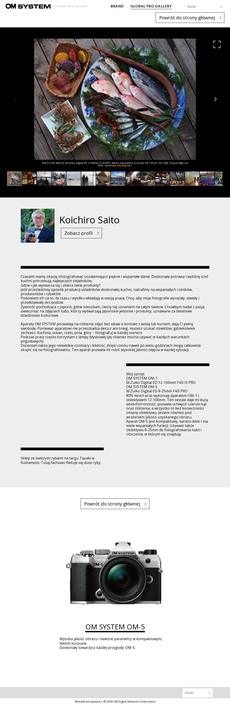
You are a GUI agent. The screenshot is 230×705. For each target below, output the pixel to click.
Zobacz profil (78, 233)
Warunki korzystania (87, 701)
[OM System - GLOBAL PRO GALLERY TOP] (28, 6)
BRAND (117, 6)
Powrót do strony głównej (187, 17)
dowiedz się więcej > (118, 165)
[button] (217, 44)
